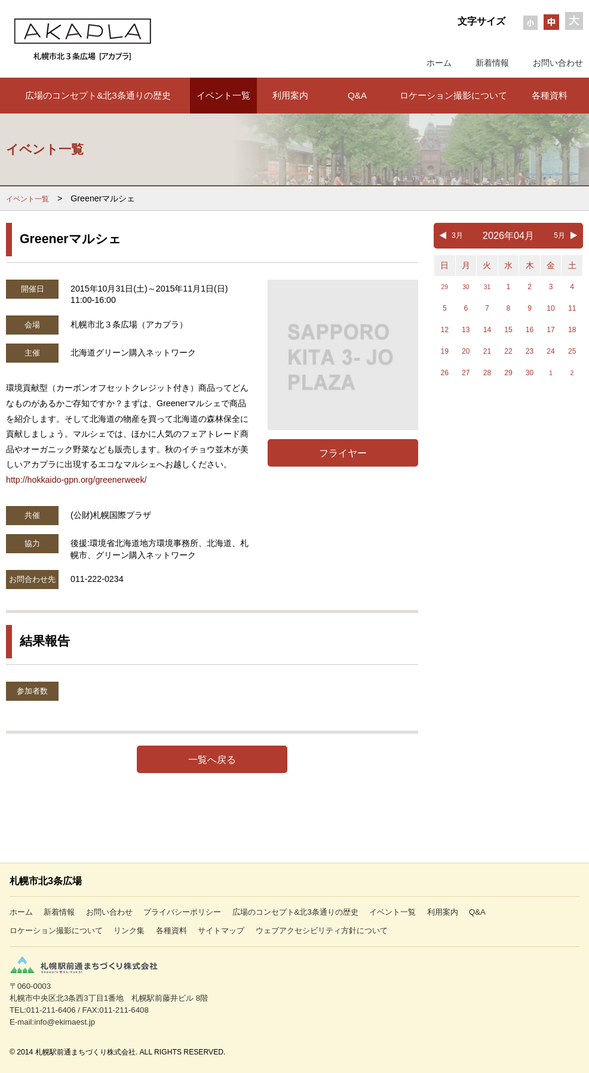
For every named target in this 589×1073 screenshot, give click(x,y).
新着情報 (492, 63)
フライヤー (343, 452)
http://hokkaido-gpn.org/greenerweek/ (76, 480)
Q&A (357, 95)
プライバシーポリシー (182, 912)
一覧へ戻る (212, 759)
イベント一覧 (223, 95)
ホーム (439, 63)
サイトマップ (221, 930)
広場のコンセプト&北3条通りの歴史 (98, 95)
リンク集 (129, 930)
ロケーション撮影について (453, 95)
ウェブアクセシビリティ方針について (322, 930)
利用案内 (290, 95)
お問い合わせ (558, 63)
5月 (559, 235)
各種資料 (549, 95)
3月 (457, 235)
